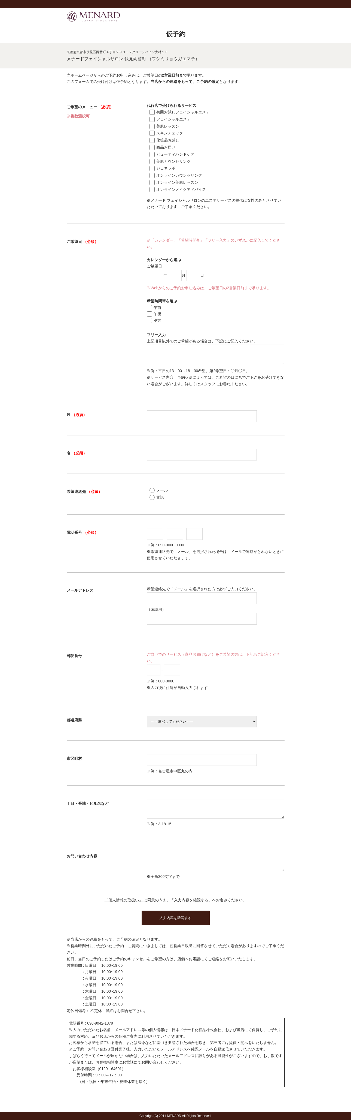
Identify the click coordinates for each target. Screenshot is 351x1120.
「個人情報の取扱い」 (124, 910)
